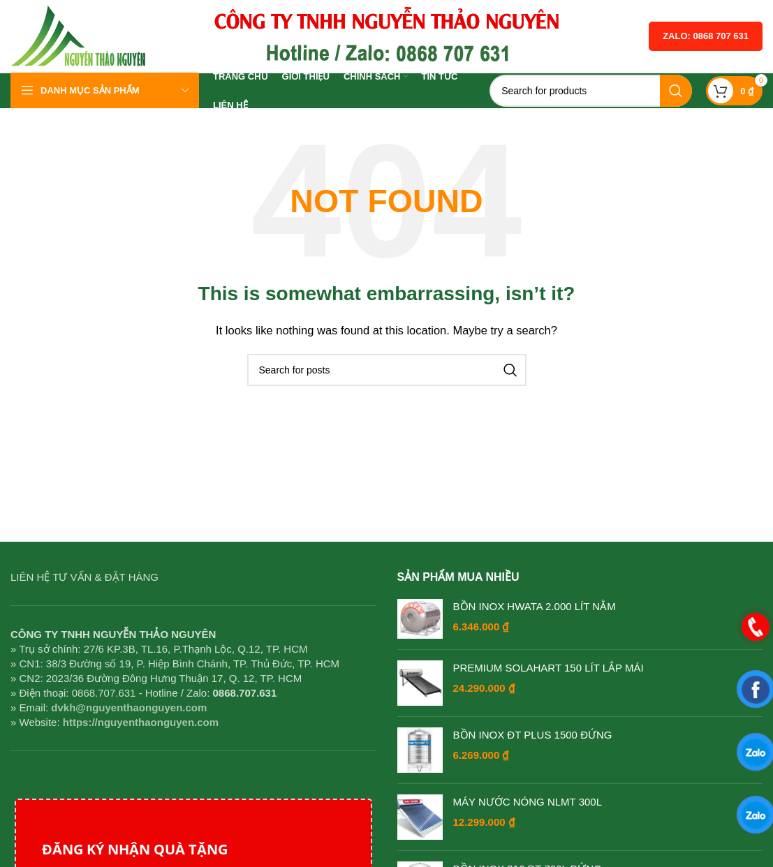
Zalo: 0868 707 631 (706, 36)
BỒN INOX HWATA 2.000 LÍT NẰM (534, 606)
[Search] (590, 91)
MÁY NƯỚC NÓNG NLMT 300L (528, 802)
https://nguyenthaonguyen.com (141, 722)
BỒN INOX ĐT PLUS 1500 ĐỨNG (532, 735)
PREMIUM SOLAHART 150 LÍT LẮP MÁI (548, 668)
